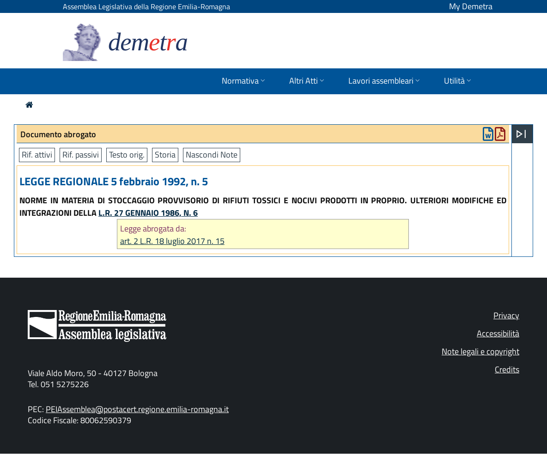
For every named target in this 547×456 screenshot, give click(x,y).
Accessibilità (498, 333)
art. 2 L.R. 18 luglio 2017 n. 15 (172, 241)
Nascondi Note (211, 154)
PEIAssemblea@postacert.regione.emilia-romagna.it (137, 409)
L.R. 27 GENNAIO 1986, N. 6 (148, 213)
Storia (165, 154)
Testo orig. (127, 154)
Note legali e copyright (480, 351)
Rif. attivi (37, 154)
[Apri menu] (521, 134)
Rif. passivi (80, 154)
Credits (507, 369)
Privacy (506, 315)
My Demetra (470, 6)
